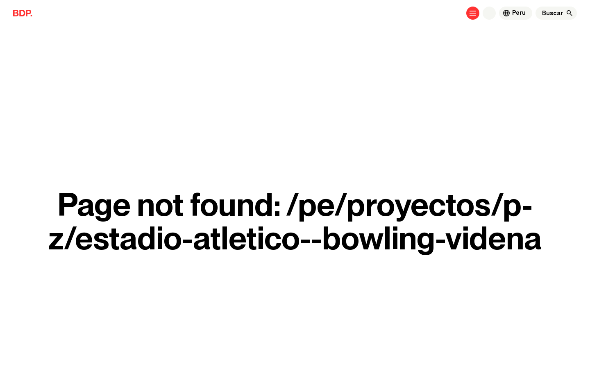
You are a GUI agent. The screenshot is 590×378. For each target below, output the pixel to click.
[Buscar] (552, 13)
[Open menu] (472, 13)
